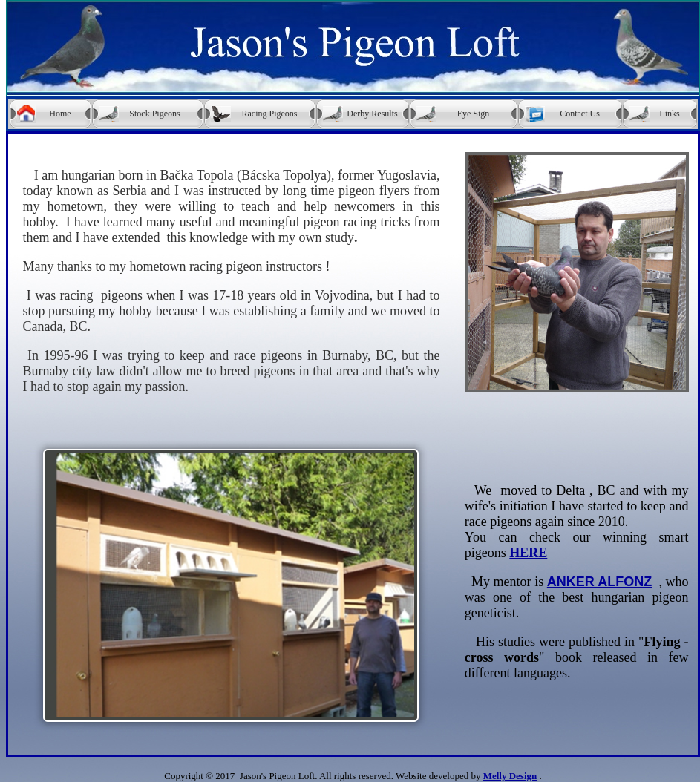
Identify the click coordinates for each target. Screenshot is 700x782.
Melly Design (510, 775)
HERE (528, 552)
